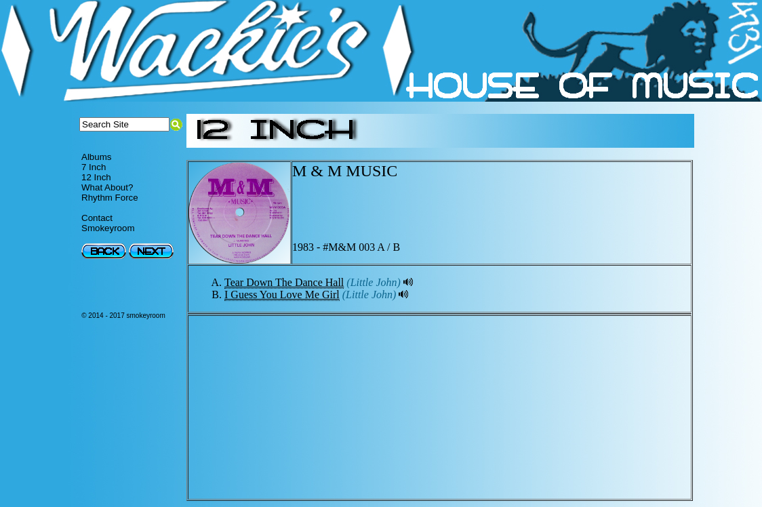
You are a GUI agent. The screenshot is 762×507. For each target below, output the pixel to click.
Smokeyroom (108, 228)
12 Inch (96, 177)
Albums (96, 157)
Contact (97, 218)
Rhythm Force (109, 197)
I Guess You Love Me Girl (282, 294)
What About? (107, 187)
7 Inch (93, 167)
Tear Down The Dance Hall (284, 282)
